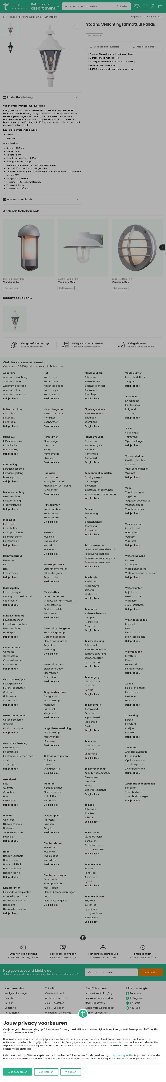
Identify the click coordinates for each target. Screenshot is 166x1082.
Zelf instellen (46, 1072)
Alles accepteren (17, 1072)
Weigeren (70, 1072)
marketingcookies (123, 1055)
